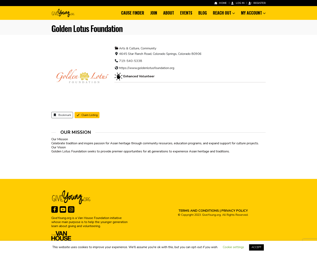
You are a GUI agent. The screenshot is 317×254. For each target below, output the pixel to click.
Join (153, 13)
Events (186, 13)
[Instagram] (71, 209)
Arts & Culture (129, 48)
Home (220, 3)
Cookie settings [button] (233, 247)
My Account (251, 13)
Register (257, 3)
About (168, 13)
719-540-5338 (130, 61)
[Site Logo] (63, 13)
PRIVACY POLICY (234, 210)
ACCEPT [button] (256, 247)
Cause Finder (132, 13)
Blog (202, 13)
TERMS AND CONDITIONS (199, 210)
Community (148, 48)
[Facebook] (54, 209)
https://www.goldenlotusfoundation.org (146, 68)
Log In (238, 3)
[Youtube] (63, 209)
